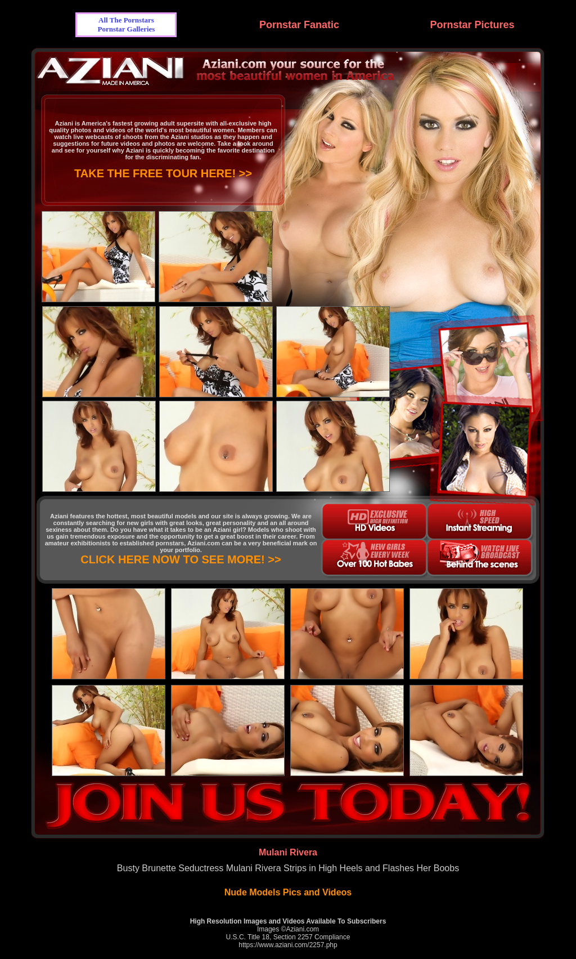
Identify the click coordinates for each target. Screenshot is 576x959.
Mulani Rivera (288, 852)
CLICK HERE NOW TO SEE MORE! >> (180, 559)
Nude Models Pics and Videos (288, 892)
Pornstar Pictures (472, 24)
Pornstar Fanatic (299, 24)
